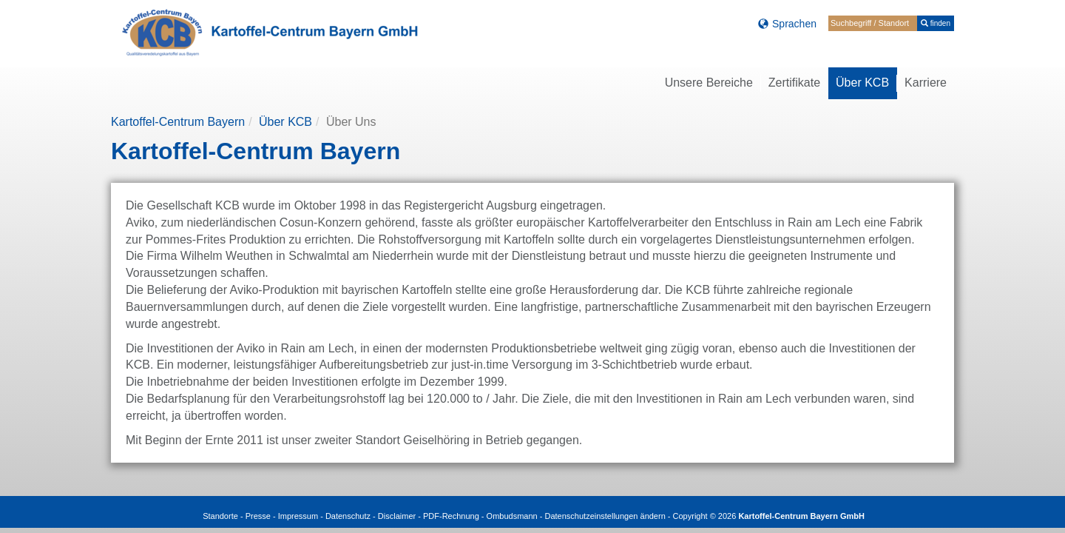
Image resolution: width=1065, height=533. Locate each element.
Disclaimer (397, 516)
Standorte (220, 516)
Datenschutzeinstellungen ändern (604, 516)
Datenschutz (348, 516)
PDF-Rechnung (451, 516)
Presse (258, 516)
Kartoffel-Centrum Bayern (178, 121)
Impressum (298, 516)
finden (935, 23)
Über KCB (285, 121)
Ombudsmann (512, 516)
